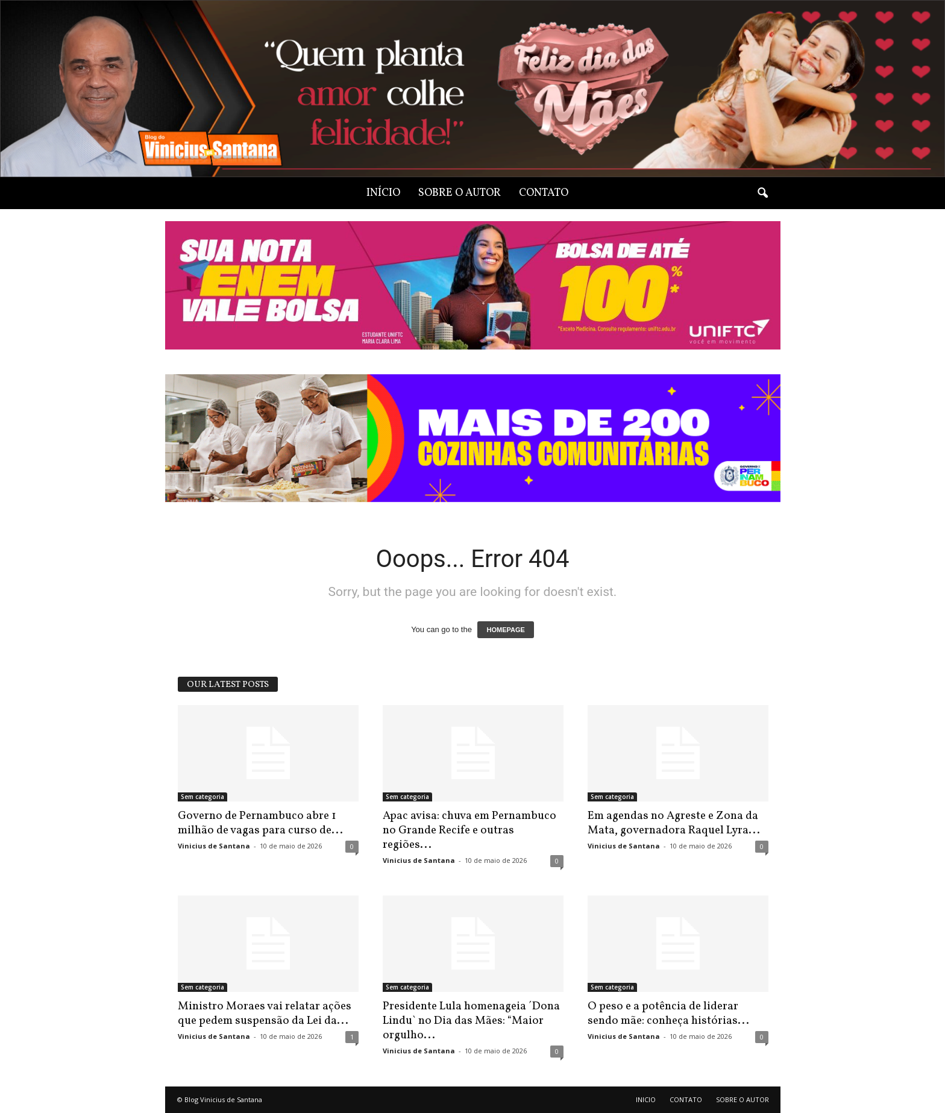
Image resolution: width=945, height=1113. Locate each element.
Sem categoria (202, 796)
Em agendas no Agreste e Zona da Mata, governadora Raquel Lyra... (674, 823)
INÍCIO (383, 193)
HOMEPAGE (505, 629)
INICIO (646, 1099)
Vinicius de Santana (214, 845)
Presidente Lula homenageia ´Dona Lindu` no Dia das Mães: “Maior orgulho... (471, 1021)
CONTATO (543, 193)
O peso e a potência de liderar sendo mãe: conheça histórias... (668, 1014)
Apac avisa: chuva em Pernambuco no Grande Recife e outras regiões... (469, 830)
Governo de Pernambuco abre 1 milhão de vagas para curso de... (260, 823)
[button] (762, 193)
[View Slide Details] (472, 438)
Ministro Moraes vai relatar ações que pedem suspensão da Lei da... (264, 1014)
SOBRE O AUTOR (459, 193)
